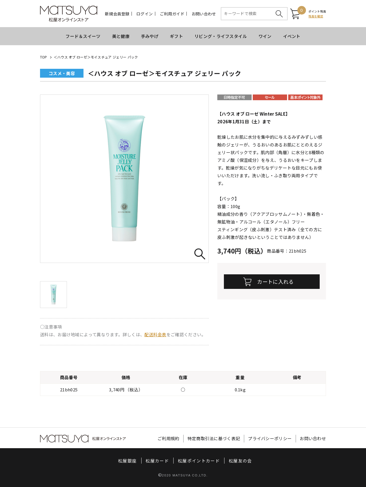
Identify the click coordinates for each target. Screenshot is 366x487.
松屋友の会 (240, 461)
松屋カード (157, 461)
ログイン (144, 14)
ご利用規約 (169, 439)
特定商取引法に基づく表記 (214, 439)
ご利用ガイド (172, 14)
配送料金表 (155, 334)
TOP (43, 57)
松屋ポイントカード (199, 461)
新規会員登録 (117, 14)
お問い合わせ (204, 14)
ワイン (265, 36)
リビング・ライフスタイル (220, 36)
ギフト (176, 36)
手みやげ (149, 36)
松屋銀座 (127, 461)
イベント (292, 36)
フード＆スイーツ (82, 36)
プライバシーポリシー (270, 439)
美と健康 (121, 36)
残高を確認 (316, 16)
